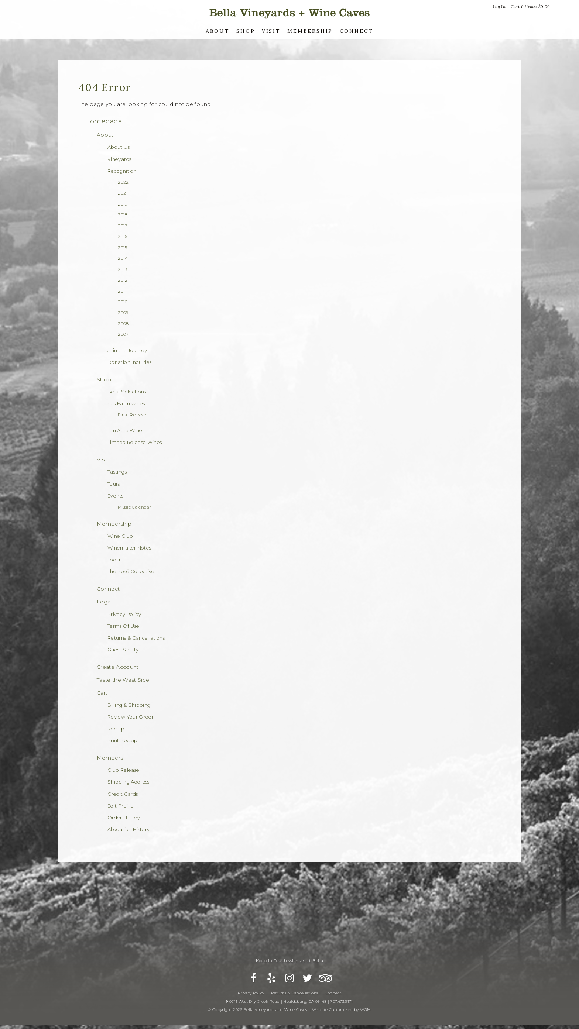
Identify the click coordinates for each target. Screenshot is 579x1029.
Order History (123, 817)
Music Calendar (134, 507)
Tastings (117, 472)
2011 (122, 291)
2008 (123, 323)
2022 (123, 182)
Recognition (122, 171)
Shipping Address (128, 782)
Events (115, 496)
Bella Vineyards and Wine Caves (289, 13)
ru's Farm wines (126, 403)
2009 (123, 312)
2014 (123, 258)
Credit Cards (122, 794)
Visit (271, 31)
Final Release (132, 414)
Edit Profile (120, 806)
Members (110, 757)
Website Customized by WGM (341, 1015)
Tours (113, 484)
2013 (122, 269)
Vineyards (119, 159)
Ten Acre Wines (125, 430)
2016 (122, 236)
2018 (122, 214)
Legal (104, 601)
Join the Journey (127, 350)
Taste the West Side (123, 680)
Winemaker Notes (129, 548)
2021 (122, 193)
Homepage (103, 121)
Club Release (123, 770)
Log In (499, 6)
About (218, 31)
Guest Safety (122, 650)
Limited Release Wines (134, 442)
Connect (357, 31)
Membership (310, 31)
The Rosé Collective (131, 571)
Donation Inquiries (129, 362)
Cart (102, 692)
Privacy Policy (124, 614)
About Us (118, 147)
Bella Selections (126, 392)
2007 (123, 334)
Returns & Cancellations (136, 638)
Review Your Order (130, 717)
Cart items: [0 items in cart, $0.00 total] (530, 6)
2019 (122, 204)
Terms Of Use (123, 626)
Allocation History (128, 829)
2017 (122, 225)
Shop (245, 31)
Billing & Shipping (128, 705)
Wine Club (120, 536)
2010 (122, 301)
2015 (122, 247)
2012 (122, 280)
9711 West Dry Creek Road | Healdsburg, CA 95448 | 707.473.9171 (289, 1007)
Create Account (118, 667)
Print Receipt (123, 740)
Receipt (116, 729)
